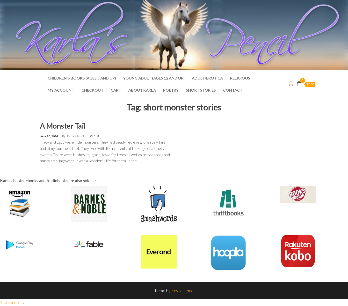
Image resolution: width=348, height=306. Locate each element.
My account (61, 90)
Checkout (92, 90)
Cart (116, 90)
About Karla (142, 90)
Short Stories (201, 90)
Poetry (171, 90)
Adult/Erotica (207, 78)
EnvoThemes (183, 290)
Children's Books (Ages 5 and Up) (82, 78)
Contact (232, 90)
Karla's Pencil (75, 136)
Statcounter (11, 302)
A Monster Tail (63, 125)
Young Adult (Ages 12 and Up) (154, 78)
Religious (240, 78)
